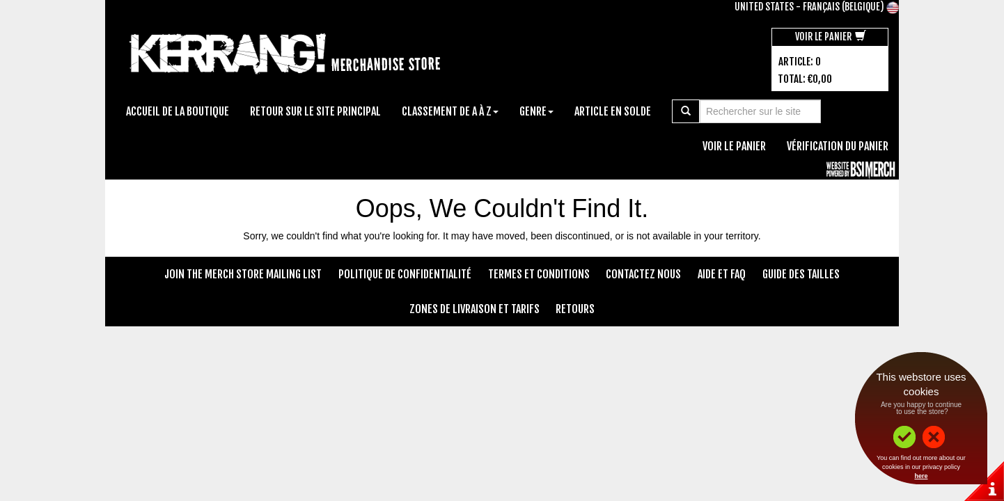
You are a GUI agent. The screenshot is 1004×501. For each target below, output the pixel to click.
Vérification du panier (837, 146)
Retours (575, 309)
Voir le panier (830, 36)
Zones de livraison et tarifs (474, 309)
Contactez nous (643, 274)
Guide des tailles (801, 274)
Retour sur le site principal (315, 111)
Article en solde (612, 111)
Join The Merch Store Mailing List (243, 274)
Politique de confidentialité (404, 274)
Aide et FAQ (722, 274)
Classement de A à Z (450, 111)
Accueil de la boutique (177, 111)
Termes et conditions (539, 274)
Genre (536, 111)
